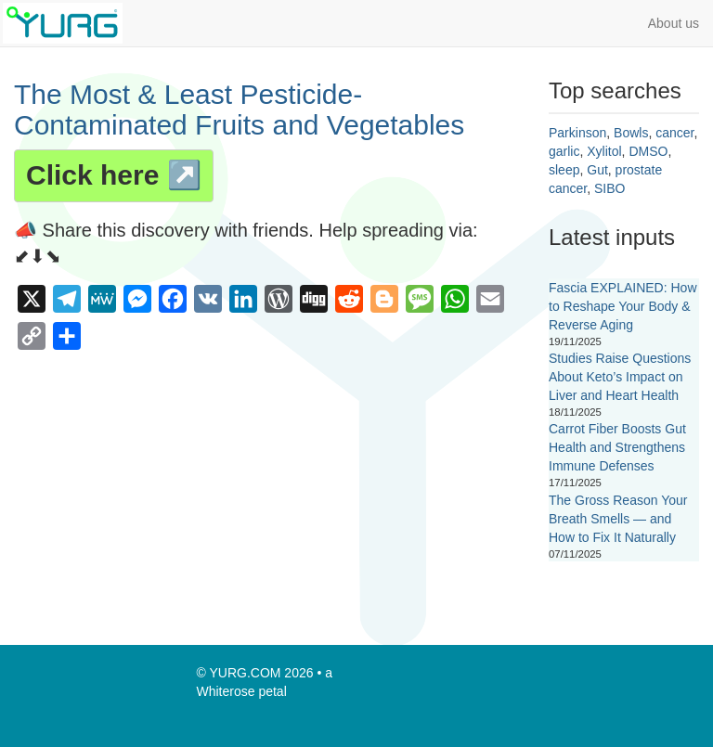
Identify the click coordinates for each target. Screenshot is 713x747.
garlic (564, 151)
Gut (597, 169)
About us (673, 23)
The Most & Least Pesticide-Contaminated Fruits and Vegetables (239, 109)
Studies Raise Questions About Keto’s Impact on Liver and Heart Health (620, 377)
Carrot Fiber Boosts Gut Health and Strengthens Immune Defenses (617, 447)
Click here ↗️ (113, 175)
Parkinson (577, 132)
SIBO (609, 188)
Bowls (631, 132)
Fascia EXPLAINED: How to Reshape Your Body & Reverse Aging (623, 306)
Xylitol (604, 151)
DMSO (648, 151)
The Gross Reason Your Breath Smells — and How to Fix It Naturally (618, 519)
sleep (564, 169)
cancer (674, 132)
